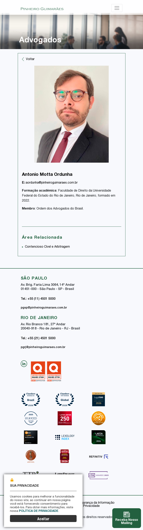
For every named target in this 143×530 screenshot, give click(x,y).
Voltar (30, 59)
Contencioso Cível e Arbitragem (47, 247)
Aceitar (43, 519)
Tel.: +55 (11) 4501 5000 (38, 299)
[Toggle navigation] (116, 8)
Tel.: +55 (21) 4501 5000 (38, 338)
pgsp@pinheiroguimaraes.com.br (44, 308)
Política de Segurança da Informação (87, 503)
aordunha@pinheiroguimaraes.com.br (50, 183)
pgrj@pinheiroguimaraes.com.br (43, 347)
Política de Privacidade (38, 511)
